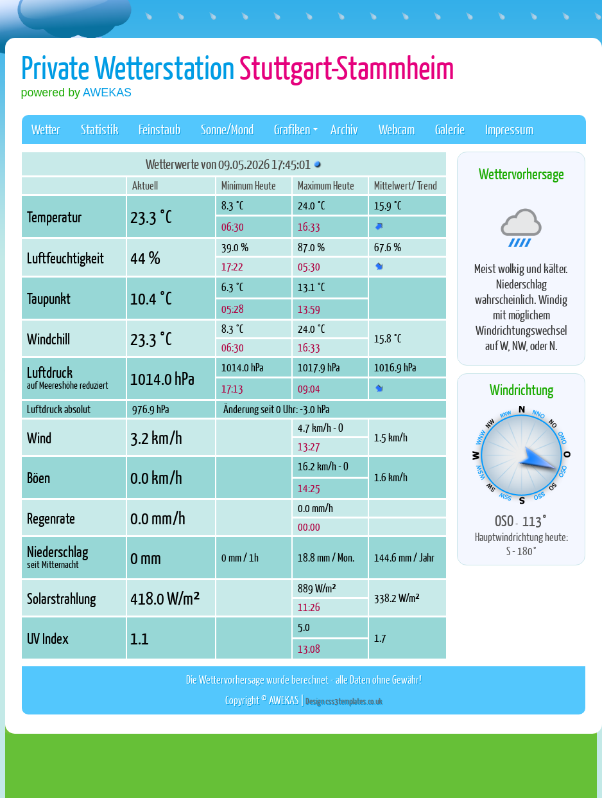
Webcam (397, 129)
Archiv (344, 129)
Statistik (99, 129)
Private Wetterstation (237, 66)
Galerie (450, 129)
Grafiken (296, 129)
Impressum (509, 129)
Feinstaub (159, 129)
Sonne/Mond (227, 129)
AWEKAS (107, 92)
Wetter (45, 129)
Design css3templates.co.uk (343, 701)
